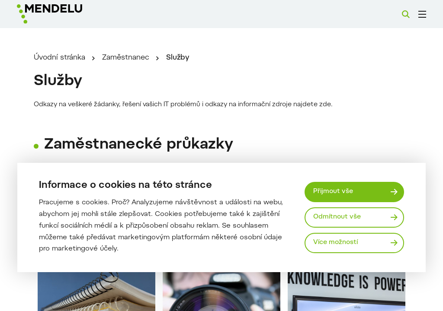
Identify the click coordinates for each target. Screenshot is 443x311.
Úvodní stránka (59, 57)
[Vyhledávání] (406, 14)
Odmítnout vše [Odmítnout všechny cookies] (337, 217)
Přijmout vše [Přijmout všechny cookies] (333, 191)
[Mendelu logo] (64, 14)
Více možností (335, 242)
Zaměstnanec (125, 57)
